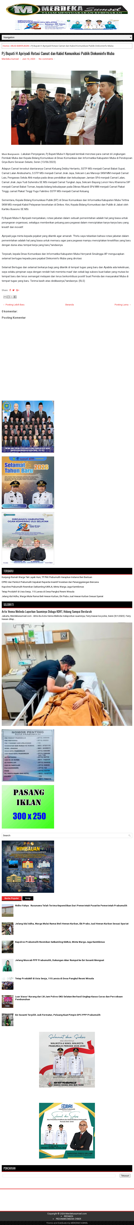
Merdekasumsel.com (76, 1213)
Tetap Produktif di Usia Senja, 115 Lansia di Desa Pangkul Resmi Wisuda (38, 591)
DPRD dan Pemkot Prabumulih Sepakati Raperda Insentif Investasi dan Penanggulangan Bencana (50, 582)
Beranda (69, 304)
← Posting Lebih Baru (13, 304)
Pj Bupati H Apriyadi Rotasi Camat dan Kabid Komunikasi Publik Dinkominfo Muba (58, 53)
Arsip (28, 898)
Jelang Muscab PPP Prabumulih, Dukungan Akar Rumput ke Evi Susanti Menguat (59, 960)
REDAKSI (68, 1216)
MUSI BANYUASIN (20, 46)
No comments (46, 59)
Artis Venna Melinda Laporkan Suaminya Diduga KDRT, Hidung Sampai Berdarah (47, 611)
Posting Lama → (123, 304)
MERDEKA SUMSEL (79, 1223)
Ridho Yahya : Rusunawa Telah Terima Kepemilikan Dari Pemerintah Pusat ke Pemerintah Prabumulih (71, 905)
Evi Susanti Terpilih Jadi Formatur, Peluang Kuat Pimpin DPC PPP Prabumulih (57, 1015)
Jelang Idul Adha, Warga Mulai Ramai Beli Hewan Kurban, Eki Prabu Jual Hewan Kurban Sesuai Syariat (52, 596)
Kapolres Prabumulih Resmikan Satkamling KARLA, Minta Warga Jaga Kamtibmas (43, 586)
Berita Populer (12, 898)
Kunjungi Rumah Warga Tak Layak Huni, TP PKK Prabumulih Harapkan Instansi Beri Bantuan (47, 577)
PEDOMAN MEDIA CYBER (68, 1219)
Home (6, 46)
